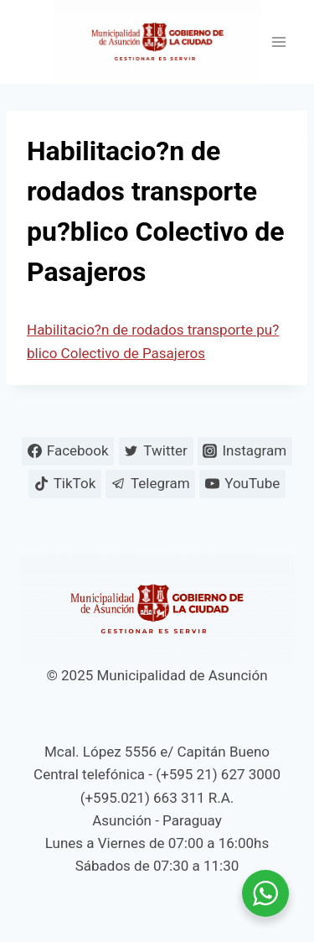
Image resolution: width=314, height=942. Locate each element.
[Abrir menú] (278, 42)
